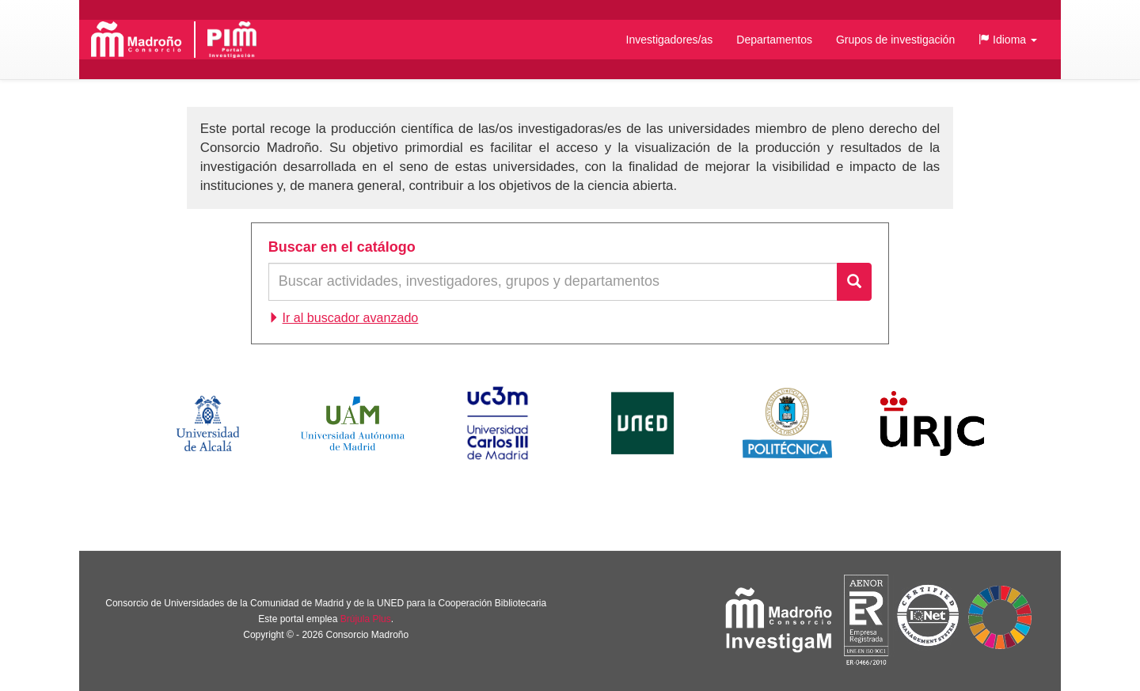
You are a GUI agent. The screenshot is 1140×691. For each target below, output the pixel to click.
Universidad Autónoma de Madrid (353, 423)
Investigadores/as (669, 39)
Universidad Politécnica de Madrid (787, 423)
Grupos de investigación (895, 39)
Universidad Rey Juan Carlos (932, 423)
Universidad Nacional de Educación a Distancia (642, 423)
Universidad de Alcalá (207, 423)
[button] (1008, 39)
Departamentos (774, 39)
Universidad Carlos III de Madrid (497, 423)
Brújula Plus (365, 619)
